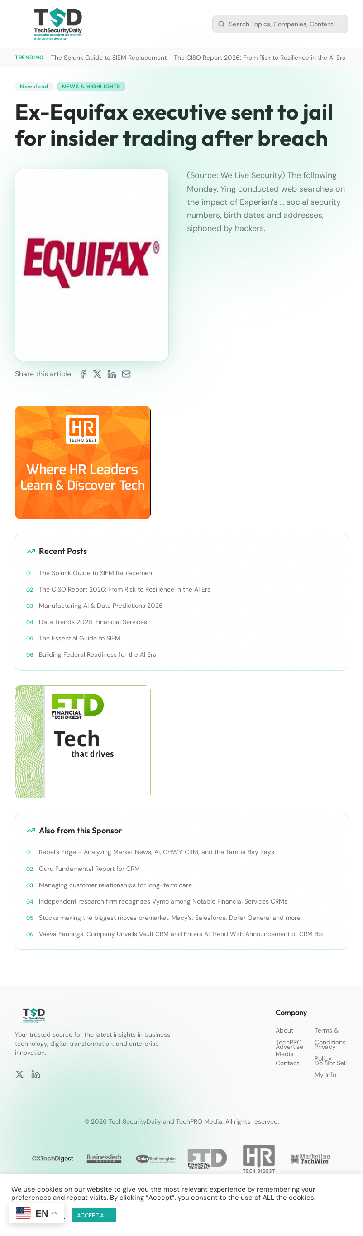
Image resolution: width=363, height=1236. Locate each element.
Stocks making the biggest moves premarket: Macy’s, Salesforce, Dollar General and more (170, 918)
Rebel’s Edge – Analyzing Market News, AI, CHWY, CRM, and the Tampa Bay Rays (156, 852)
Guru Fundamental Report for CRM (89, 869)
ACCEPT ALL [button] (93, 1215)
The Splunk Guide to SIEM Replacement (109, 57)
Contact (287, 1063)
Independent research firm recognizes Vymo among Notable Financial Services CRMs (163, 901)
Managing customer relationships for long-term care (115, 885)
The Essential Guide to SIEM (79, 638)
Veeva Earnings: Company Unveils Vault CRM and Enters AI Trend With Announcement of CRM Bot (181, 934)
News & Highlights (91, 86)
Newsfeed (34, 86)
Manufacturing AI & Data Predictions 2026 (101, 605)
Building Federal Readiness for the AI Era (98, 654)
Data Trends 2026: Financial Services (93, 622)
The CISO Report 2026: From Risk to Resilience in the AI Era (260, 57)
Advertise (289, 1047)
